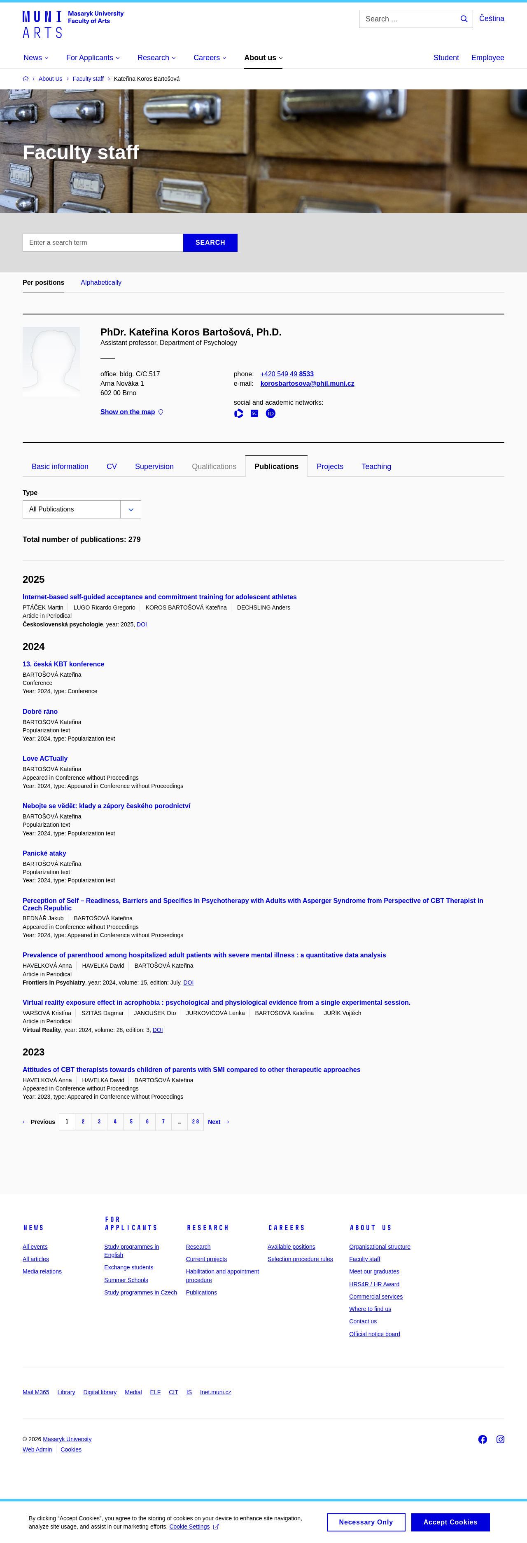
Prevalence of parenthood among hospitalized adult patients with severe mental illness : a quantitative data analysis (204, 955)
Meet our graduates (374, 1271)
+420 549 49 (287, 374)
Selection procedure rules (300, 1259)
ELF (155, 1392)
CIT (173, 1392)
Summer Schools (126, 1280)
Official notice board (374, 1334)
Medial (133, 1392)
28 (195, 1121)
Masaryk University (67, 1439)
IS (189, 1392)
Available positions (291, 1246)
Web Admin (37, 1449)
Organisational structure (379, 1246)
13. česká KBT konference (63, 664)
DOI (142, 624)
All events (35, 1246)
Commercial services (376, 1296)
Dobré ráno (40, 711)
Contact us (363, 1321)
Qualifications (214, 466)
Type (30, 492)
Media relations (42, 1271)
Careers (286, 1227)
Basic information (60, 466)
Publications (276, 466)
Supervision (154, 466)
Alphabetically (101, 282)
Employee (487, 58)
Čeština (491, 18)
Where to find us (370, 1309)
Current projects (206, 1259)
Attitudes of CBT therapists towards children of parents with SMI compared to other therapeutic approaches (192, 1069)
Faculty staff (364, 1259)
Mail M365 (36, 1392)
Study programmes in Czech (140, 1292)
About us (370, 1227)
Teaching (376, 466)
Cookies (71, 1449)
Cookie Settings (194, 1529)
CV (112, 466)
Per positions (43, 282)
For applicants (131, 1223)
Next (218, 1122)
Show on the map (131, 412)
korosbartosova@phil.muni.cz (307, 383)
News (33, 1227)
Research (207, 1227)
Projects (330, 466)
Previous (39, 1122)
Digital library (100, 1392)
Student (446, 58)
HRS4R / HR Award (374, 1284)
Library (66, 1392)
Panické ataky (44, 853)
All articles (36, 1259)
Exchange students (128, 1267)
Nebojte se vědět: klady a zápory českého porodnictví (106, 805)
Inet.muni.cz (215, 1392)
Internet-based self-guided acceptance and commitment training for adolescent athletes (160, 596)
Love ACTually (45, 758)
